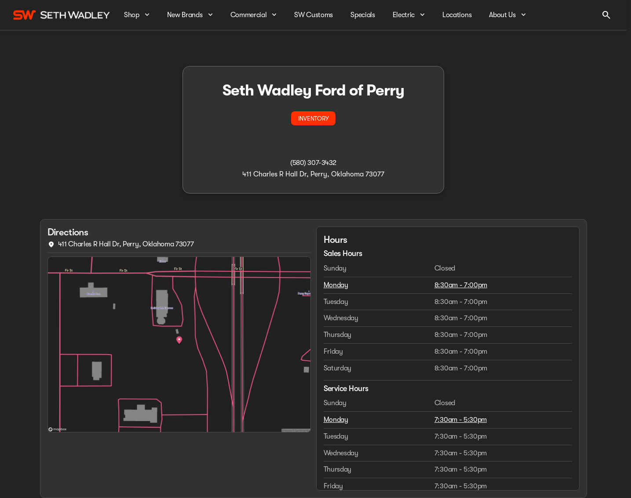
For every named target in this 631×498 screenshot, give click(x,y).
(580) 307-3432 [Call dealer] (313, 163)
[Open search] (606, 15)
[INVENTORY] (313, 118)
